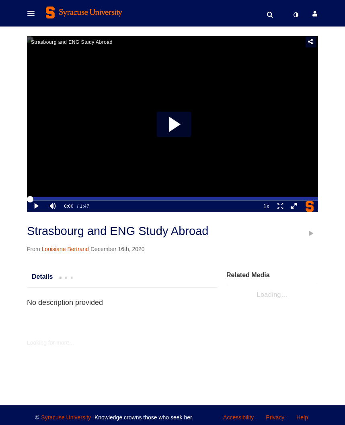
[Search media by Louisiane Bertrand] (65, 249)
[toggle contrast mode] (295, 15)
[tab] (42, 276)
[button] (33, 13)
